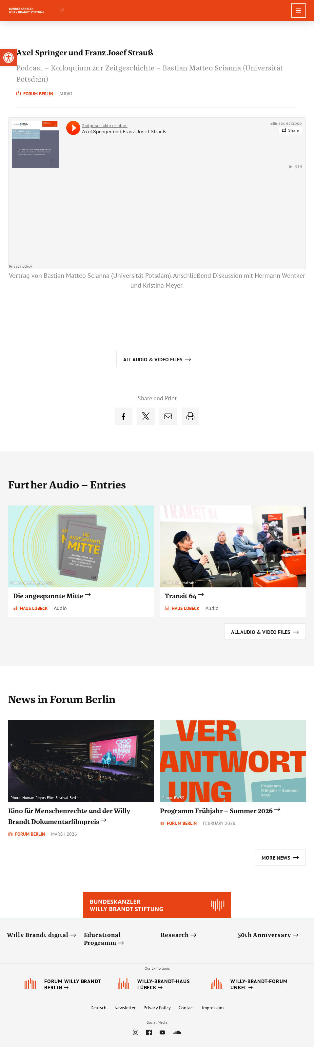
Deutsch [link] (98, 1008)
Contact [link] (186, 1008)
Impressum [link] (213, 1008)
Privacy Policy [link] (157, 1008)
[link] (8, 57)
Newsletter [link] (125, 1008)
